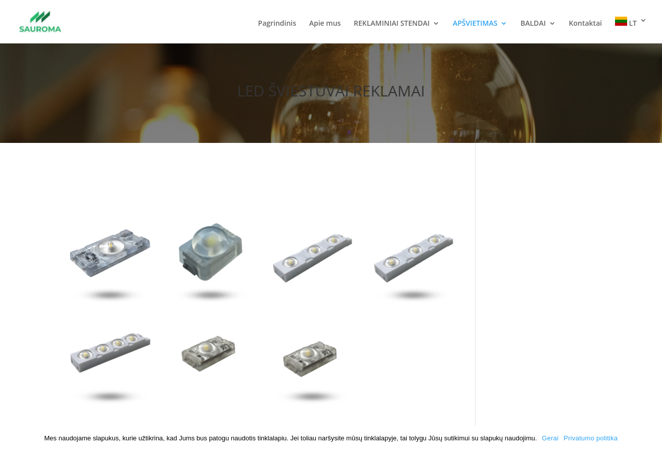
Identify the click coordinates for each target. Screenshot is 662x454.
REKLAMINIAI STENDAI (392, 24)
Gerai (550, 438)
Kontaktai (585, 24)
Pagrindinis (277, 24)
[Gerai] (649, 440)
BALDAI (533, 24)
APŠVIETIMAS (475, 24)
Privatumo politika (590, 438)
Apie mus (325, 24)
